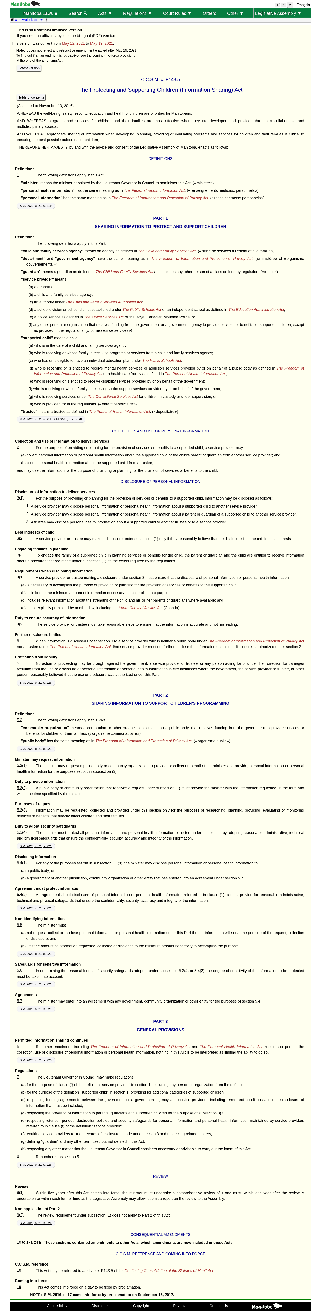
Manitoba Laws (40, 13)
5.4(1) (22, 863)
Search (78, 13)
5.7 (19, 1001)
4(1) (20, 577)
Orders (209, 13)
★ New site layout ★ (29, 19)
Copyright (141, 1306)
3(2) (20, 538)
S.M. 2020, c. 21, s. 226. (36, 1223)
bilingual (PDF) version (96, 35)
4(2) (20, 624)
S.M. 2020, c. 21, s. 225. (36, 682)
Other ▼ (235, 13)
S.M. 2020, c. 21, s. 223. (36, 1060)
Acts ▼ (105, 13)
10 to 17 (24, 1242)
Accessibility (57, 1306)
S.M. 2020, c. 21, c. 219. (36, 205)
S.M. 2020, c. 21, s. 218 (36, 419)
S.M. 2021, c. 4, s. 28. (68, 419)
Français (303, 5)
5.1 (19, 663)
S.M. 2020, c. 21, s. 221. (36, 748)
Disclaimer (100, 1306)
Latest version (29, 68)
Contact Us (219, 1306)
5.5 (19, 925)
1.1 (19, 243)
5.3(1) (22, 765)
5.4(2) (22, 894)
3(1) (20, 498)
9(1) (20, 1192)
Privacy (179, 1306)
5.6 (19, 970)
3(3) (20, 555)
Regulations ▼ (137, 13)
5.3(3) (22, 810)
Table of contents (31, 97)
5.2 (19, 720)
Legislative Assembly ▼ (278, 13)
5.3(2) (22, 788)
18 (19, 1270)
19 (19, 1287)
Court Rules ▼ (177, 13)
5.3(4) (22, 832)
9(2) (20, 1215)
